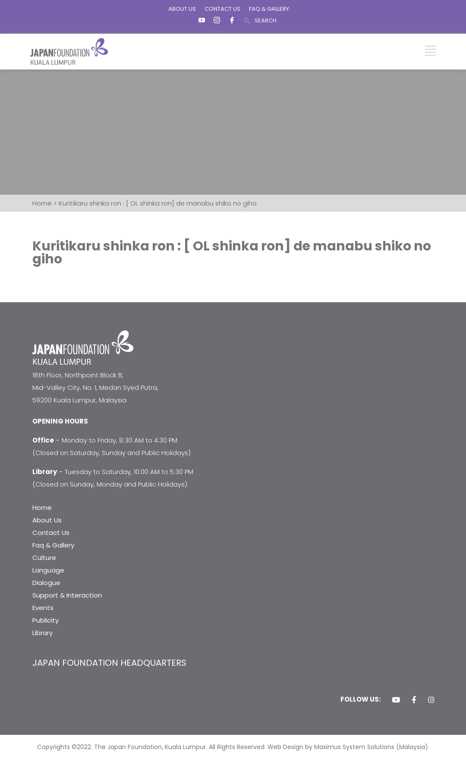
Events (43, 607)
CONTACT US (222, 9)
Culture (44, 557)
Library (42, 632)
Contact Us (50, 532)
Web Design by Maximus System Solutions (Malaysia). (348, 747)
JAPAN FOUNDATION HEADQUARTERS (109, 663)
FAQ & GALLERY (269, 9)
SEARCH (266, 20)
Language (48, 570)
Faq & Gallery (53, 545)
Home (42, 507)
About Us (47, 520)
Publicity (45, 620)
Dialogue (46, 582)
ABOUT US (182, 9)
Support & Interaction (67, 595)
